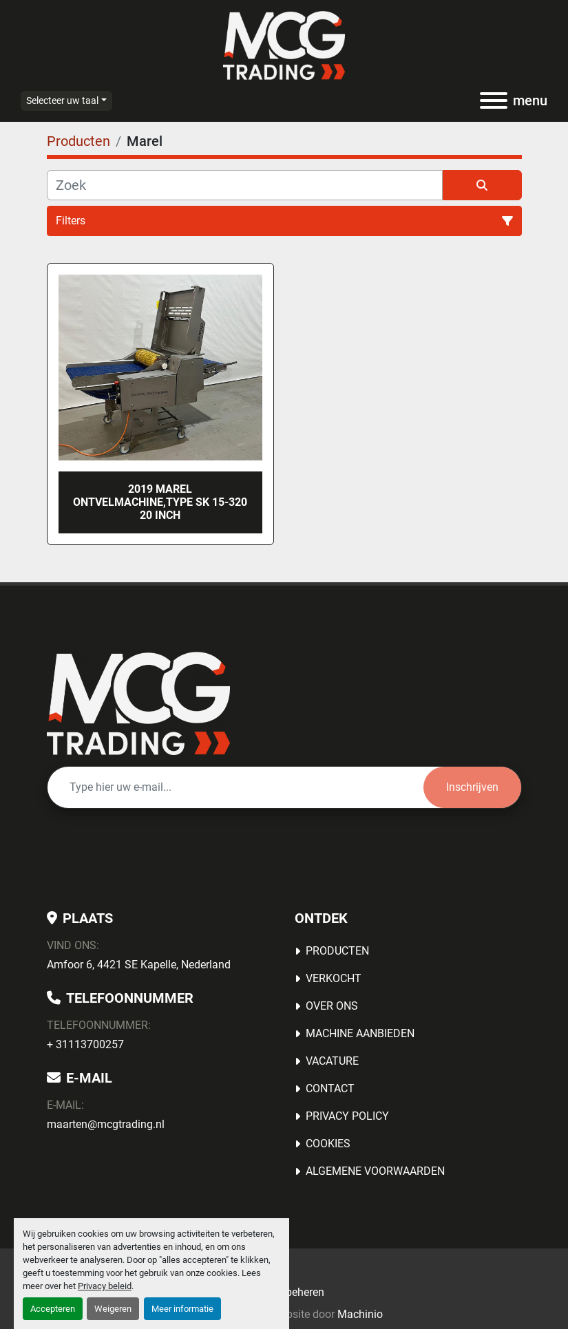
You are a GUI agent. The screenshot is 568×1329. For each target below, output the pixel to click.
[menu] (493, 100)
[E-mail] (235, 787)
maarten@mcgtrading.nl (106, 1124)
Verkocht (333, 978)
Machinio (360, 1314)
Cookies (328, 1143)
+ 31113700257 (85, 1044)
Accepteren (52, 1309)
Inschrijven (472, 787)
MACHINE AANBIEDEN (360, 1033)
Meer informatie (182, 1309)
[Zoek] (245, 185)
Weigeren (113, 1309)
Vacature (332, 1060)
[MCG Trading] (139, 702)
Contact (330, 1088)
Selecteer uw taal (62, 100)
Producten (337, 950)
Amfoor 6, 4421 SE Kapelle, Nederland (139, 964)
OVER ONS (332, 1005)
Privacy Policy (347, 1116)
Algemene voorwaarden (375, 1171)
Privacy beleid (105, 1286)
